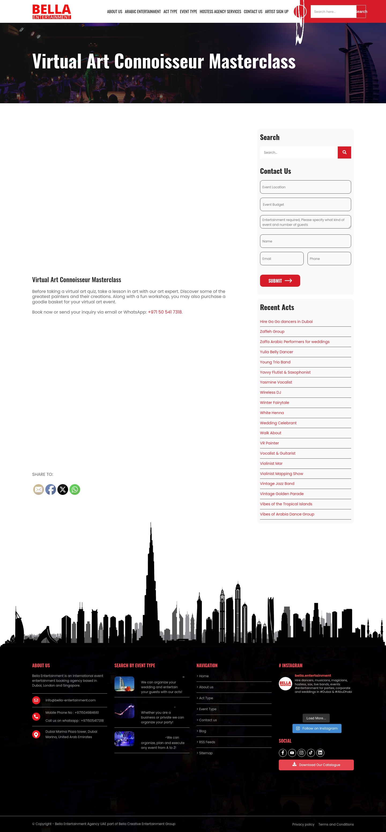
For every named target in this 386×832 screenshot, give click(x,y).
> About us (204, 687)
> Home (202, 676)
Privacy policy (303, 824)
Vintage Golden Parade (282, 493)
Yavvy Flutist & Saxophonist (285, 372)
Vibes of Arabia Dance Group (287, 514)
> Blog (201, 731)
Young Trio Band (275, 362)
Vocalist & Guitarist (277, 453)
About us (114, 11)
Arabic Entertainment (143, 11)
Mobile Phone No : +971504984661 (72, 712)
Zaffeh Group (272, 331)
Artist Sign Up (276, 11)
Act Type (170, 11)
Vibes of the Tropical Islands (286, 504)
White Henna (272, 412)
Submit (280, 281)
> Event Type (206, 709)
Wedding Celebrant (278, 423)
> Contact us (206, 720)
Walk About (270, 433)
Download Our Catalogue (316, 764)
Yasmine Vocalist (276, 382)
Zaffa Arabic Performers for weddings (295, 341)
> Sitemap (204, 753)
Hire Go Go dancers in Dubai (286, 321)
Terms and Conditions (336, 824)
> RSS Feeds (205, 742)
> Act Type (204, 698)
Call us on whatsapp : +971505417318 (75, 720)
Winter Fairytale (274, 402)
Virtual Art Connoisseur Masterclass (76, 279)
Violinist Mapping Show (281, 473)
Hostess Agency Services (220, 11)
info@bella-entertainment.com (71, 700)
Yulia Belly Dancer (276, 352)
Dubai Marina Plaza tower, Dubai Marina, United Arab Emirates (71, 734)
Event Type (188, 11)
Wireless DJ (270, 392)
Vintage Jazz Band (277, 483)
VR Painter (269, 443)
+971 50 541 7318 (165, 312)
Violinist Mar (271, 463)
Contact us (253, 11)
